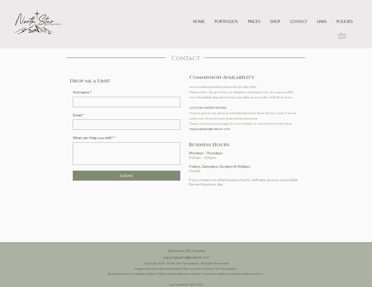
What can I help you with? (94, 138)
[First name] (125, 102)
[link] (345, 35)
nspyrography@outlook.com (209, 129)
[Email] (125, 125)
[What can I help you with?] (126, 154)
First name (82, 92)
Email (78, 115)
